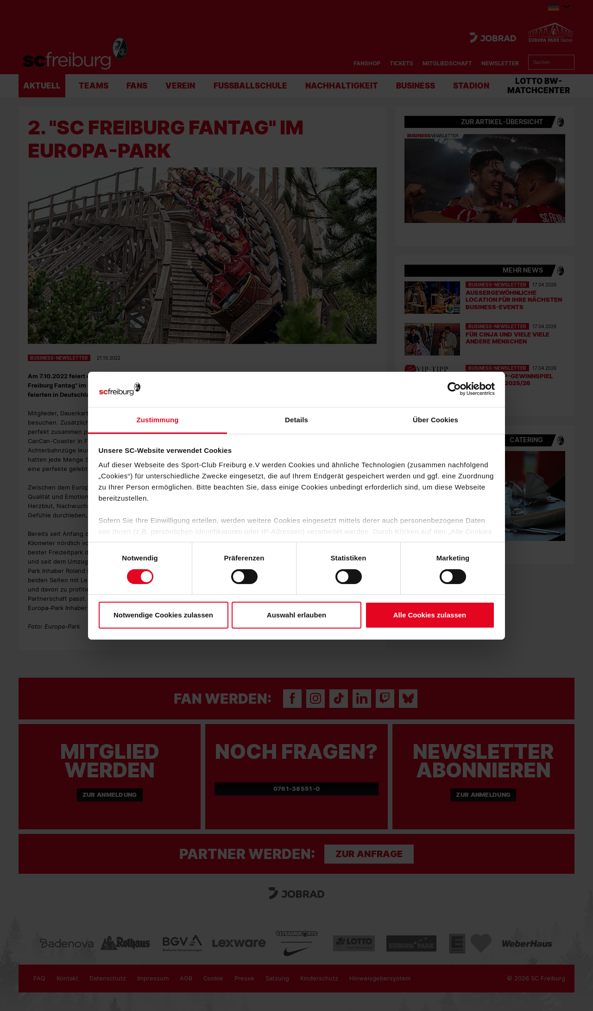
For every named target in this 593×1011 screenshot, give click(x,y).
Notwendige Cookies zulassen (163, 615)
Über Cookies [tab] (435, 420)
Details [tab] (296, 420)
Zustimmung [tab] (158, 420)
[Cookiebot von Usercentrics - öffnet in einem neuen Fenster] (454, 389)
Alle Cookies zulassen (430, 615)
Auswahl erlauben (296, 615)
